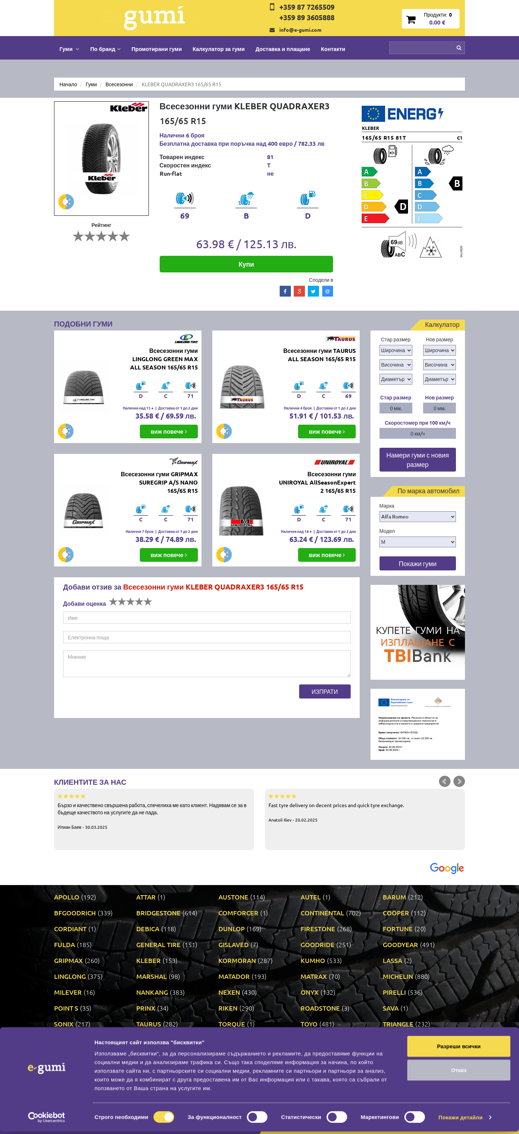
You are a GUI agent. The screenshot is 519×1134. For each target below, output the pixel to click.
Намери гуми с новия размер (417, 459)
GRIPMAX (68, 960)
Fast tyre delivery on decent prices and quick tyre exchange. (365, 807)
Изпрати (325, 691)
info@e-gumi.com (300, 29)
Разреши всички (458, 1049)
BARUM (394, 897)
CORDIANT (70, 928)
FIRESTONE (318, 928)
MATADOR (234, 976)
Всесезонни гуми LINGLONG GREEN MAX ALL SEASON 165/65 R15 (164, 359)
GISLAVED (233, 944)
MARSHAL (151, 976)
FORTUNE (398, 928)
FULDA (64, 944)
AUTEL (311, 897)
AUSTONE (233, 897)
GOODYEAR (400, 944)
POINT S (66, 1008)
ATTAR (146, 897)
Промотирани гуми (157, 48)
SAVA (391, 1008)
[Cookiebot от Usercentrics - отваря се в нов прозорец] (46, 1120)
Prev (445, 781)
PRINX (145, 1008)
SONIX (64, 1024)
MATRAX (314, 976)
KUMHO (313, 960)
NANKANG (152, 992)
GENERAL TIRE (158, 944)
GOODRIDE (317, 944)
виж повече (169, 431)
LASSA (392, 960)
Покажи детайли (461, 1120)
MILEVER (68, 992)
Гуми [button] (69, 48)
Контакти (333, 48)
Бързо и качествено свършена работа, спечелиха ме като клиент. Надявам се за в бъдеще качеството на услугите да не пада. (154, 811)
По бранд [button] (105, 48)
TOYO (309, 1024)
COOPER (396, 912)
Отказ (459, 1072)
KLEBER (148, 960)
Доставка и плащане (283, 48)
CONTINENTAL (322, 912)
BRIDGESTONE (158, 912)
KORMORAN (237, 960)
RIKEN (228, 1008)
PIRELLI (394, 992)
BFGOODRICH (75, 912)
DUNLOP (231, 928)
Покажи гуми (417, 563)
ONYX (310, 992)
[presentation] (118, 698)
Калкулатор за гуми (218, 48)
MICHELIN (398, 976)
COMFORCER (238, 912)
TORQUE (231, 1024)
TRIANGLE (398, 1024)
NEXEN (229, 992)
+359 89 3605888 (306, 17)
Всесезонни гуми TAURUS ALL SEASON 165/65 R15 (319, 355)
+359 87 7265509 (306, 7)
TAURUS (148, 1024)
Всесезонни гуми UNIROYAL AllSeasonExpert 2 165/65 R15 (317, 482)
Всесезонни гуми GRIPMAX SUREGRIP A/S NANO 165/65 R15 (159, 482)
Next (459, 781)
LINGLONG (70, 976)
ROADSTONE (320, 1008)
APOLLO (66, 897)
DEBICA (147, 928)
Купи (246, 264)
